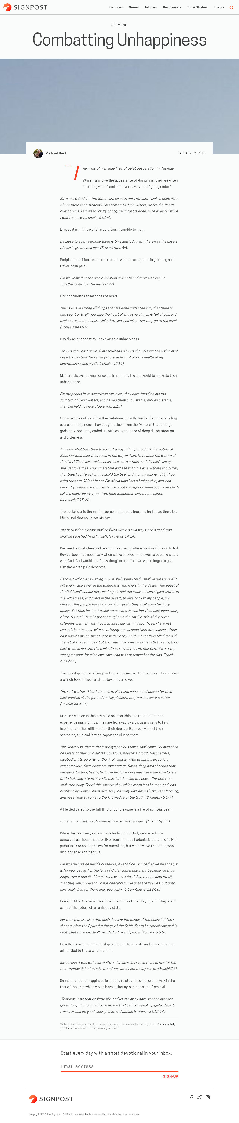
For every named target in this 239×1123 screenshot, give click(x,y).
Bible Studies (197, 7)
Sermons (116, 7)
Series (134, 7)
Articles (151, 7)
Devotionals (172, 7)
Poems (219, 7)
